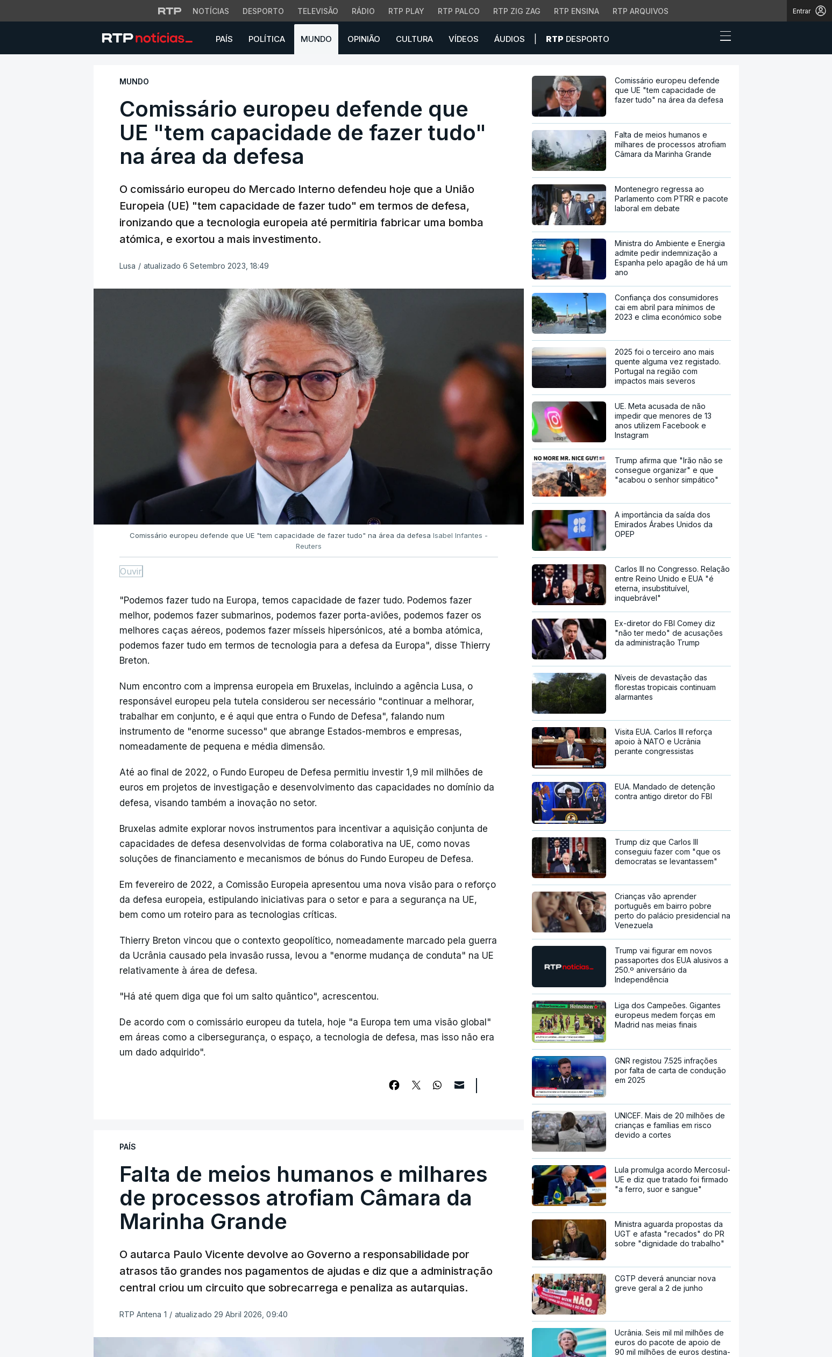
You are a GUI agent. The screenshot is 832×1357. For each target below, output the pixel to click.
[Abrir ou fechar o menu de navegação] (722, 37)
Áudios (509, 39)
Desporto (577, 39)
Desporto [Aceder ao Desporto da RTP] (263, 11)
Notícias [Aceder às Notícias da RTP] (211, 11)
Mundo (316, 39)
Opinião (363, 39)
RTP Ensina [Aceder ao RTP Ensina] (576, 11)
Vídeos (464, 39)
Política (266, 39)
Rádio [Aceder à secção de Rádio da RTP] (363, 11)
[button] (706, 38)
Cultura (414, 39)
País (224, 39)
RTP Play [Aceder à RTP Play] (406, 11)
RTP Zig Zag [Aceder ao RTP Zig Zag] (517, 11)
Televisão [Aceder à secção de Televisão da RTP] (317, 11)
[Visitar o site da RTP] (170, 10)
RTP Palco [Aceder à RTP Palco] (459, 11)
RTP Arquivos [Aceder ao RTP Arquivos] (641, 11)
